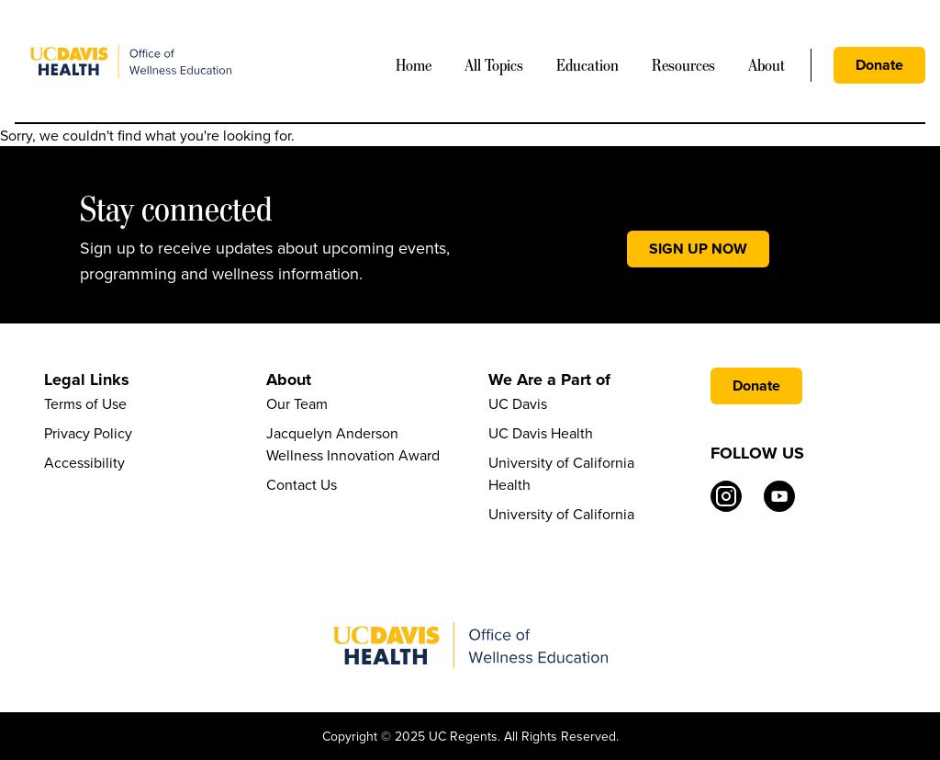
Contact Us (301, 484)
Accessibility (84, 462)
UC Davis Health (540, 433)
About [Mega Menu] (766, 65)
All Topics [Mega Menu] (493, 65)
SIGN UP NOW (698, 248)
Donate (879, 64)
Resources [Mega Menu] (683, 65)
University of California (561, 514)
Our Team (297, 403)
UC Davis (517, 403)
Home (413, 65)
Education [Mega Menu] (587, 65)
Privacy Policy (88, 433)
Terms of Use (85, 403)
